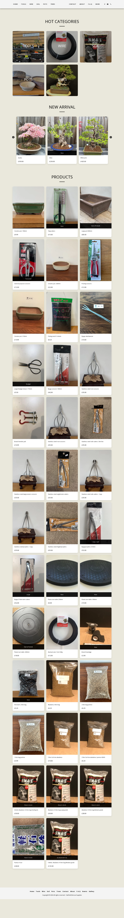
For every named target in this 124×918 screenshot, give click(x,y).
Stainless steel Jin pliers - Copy (26, 554)
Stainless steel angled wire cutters (61, 498)
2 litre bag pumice (89, 714)
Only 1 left (95, 548)
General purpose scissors (24, 285)
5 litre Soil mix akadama (57, 767)
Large (28, 602)
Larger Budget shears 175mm (26, 392)
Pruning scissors (88, 285)
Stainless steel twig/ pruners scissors (25, 499)
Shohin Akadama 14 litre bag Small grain (28, 824)
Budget (28, 386)
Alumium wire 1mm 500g (57, 660)
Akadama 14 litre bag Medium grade (93, 824)
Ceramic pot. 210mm (22, 338)
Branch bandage (88, 660)
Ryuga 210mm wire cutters (24, 607)
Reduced (28, 280)
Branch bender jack (22, 445)
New (62, 153)
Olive (51, 158)
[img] (30, 136)
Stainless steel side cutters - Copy (95, 498)
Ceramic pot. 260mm (56, 285)
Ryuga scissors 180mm (57, 392)
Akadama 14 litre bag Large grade (61, 823)
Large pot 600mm (89, 232)
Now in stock (28, 817)
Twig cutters (53, 232)
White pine (84, 158)
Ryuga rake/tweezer (89, 338)
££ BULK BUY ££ (62, 873)
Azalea (20, 158)
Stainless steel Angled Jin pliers (60, 554)
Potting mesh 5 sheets (57, 338)
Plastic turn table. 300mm (91, 607)
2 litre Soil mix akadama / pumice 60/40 (94, 768)
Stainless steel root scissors (92, 392)
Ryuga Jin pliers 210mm (91, 554)
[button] (107, 4)
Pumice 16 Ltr (19, 879)
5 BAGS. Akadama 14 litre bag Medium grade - (59, 880)
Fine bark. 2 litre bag (22, 714)
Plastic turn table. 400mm (24, 660)
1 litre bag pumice (21, 767)
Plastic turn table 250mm (58, 607)
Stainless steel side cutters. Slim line (96, 445)
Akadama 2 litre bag (56, 714)
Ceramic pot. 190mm (22, 232)
